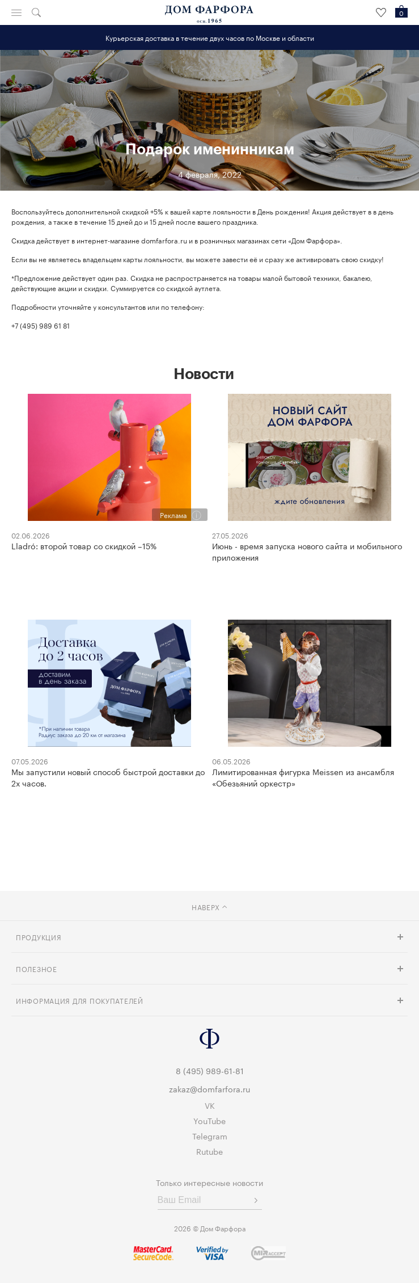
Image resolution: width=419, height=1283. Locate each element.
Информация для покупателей (79, 1000)
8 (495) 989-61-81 (210, 1070)
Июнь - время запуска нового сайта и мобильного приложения (307, 551)
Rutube (209, 1151)
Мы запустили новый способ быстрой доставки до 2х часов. (108, 776)
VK (210, 1105)
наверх (209, 906)
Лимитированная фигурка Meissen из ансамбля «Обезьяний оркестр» (303, 776)
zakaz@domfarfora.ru (209, 1088)
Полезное (36, 968)
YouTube (209, 1120)
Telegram (209, 1135)
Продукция (38, 936)
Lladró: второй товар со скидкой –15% (83, 545)
